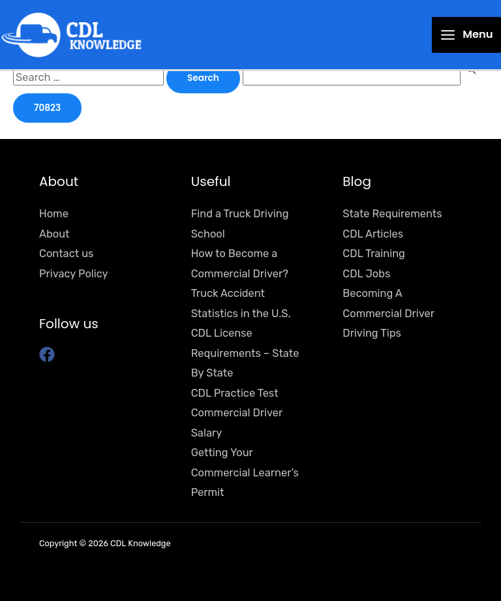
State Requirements (392, 214)
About (54, 234)
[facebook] (49, 354)
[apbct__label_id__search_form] (352, 77)
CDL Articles (372, 234)
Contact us (66, 253)
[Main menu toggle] (466, 35)
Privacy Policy (73, 274)
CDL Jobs (366, 274)
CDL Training (373, 253)
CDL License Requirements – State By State (245, 353)
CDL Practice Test (235, 393)
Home (53, 214)
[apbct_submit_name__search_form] (47, 108)
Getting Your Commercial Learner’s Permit (245, 472)
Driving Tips (371, 333)
